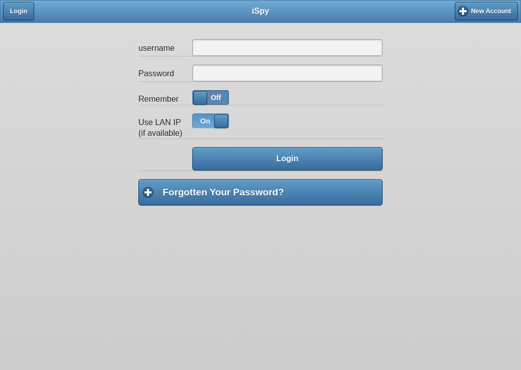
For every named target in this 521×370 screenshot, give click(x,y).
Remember (158, 99)
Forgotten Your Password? (273, 191)
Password (156, 73)
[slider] (200, 98)
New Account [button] (491, 11)
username (156, 48)
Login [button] (18, 11)
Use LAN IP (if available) (160, 127)
